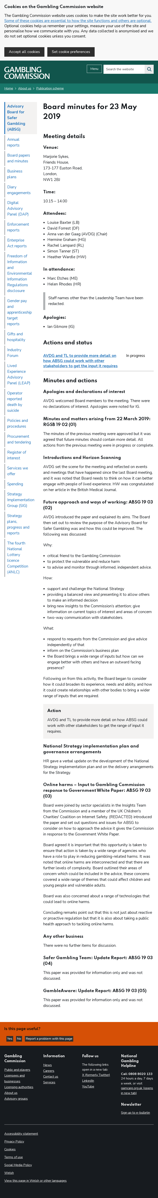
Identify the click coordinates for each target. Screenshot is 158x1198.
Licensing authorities (18, 1087)
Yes (10, 1039)
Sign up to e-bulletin (135, 1113)
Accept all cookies (24, 51)
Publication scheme (50, 88)
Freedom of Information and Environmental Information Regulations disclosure (19, 274)
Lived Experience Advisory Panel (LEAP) (18, 374)
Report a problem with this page (49, 1039)
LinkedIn (88, 1080)
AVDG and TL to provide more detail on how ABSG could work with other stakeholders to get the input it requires (80, 361)
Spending (15, 484)
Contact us (50, 1076)
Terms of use (13, 1157)
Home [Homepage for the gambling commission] (8, 88)
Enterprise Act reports (17, 243)
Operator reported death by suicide (14, 402)
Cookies (10, 1149)
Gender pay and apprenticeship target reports (19, 312)
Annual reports (13, 142)
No (19, 1039)
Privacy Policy (14, 1141)
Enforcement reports (18, 227)
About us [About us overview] (10, 1093)
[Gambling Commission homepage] (27, 78)
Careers (48, 1071)
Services (49, 1082)
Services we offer (17, 471)
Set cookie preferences (71, 51)
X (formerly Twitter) (96, 1075)
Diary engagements (19, 190)
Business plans (14, 174)
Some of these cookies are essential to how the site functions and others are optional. (78, 20)
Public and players (17, 1070)
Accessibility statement (21, 1133)
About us (24, 88)
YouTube (88, 1086)
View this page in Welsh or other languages (35, 1180)
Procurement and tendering (19, 439)
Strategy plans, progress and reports (18, 524)
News (47, 1065)
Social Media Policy (18, 1165)
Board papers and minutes (18, 158)
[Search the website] (149, 69)
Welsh (9, 1173)
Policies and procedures (17, 423)
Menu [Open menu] (94, 69)
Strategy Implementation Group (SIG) (20, 500)
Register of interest (16, 455)
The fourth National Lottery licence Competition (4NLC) (17, 558)
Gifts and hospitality (16, 337)
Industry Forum (14, 353)
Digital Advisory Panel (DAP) (18, 208)
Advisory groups (16, 1099)
